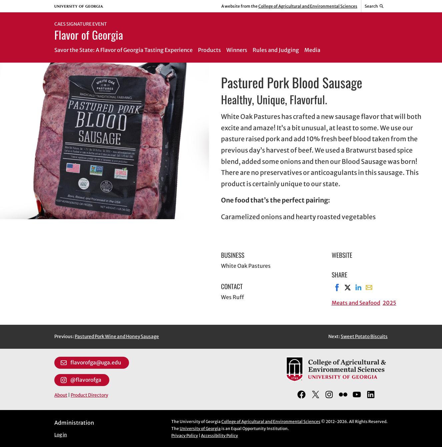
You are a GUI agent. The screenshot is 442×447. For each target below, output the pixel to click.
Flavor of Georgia (88, 34)
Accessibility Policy (219, 435)
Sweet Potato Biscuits (364, 336)
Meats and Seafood (356, 302)
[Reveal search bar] (374, 6)
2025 (389, 302)
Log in (60, 435)
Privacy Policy (184, 435)
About (60, 395)
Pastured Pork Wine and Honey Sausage (117, 336)
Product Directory (89, 395)
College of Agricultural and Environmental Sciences (307, 6)
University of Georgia (200, 428)
